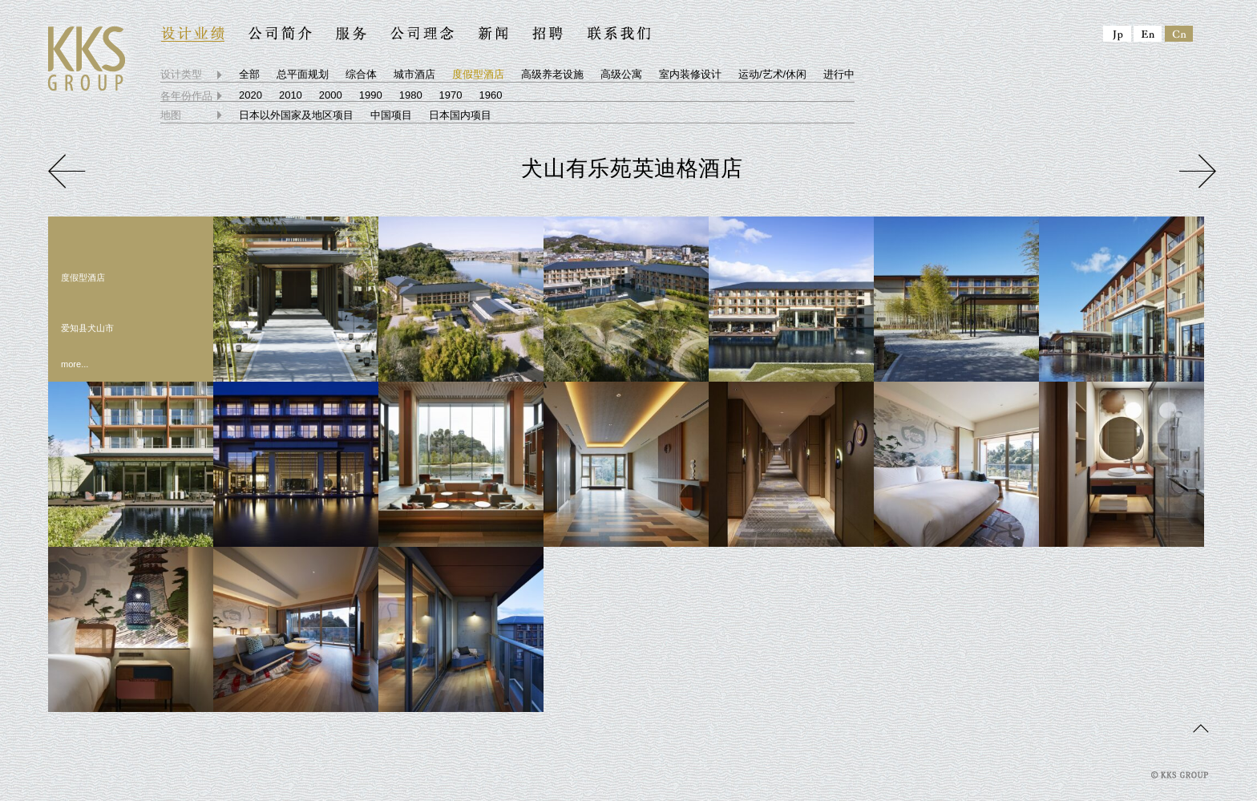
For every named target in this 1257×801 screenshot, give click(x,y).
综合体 (361, 74)
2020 (250, 95)
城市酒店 (414, 74)
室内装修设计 (690, 74)
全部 (249, 74)
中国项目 (391, 115)
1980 (410, 95)
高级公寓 (621, 74)
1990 (370, 95)
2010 (290, 95)
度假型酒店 (478, 74)
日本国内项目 (460, 115)
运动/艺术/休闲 (772, 74)
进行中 (839, 74)
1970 (451, 95)
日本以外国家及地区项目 (296, 115)
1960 (491, 95)
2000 (330, 95)
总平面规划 (303, 74)
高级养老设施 (552, 74)
